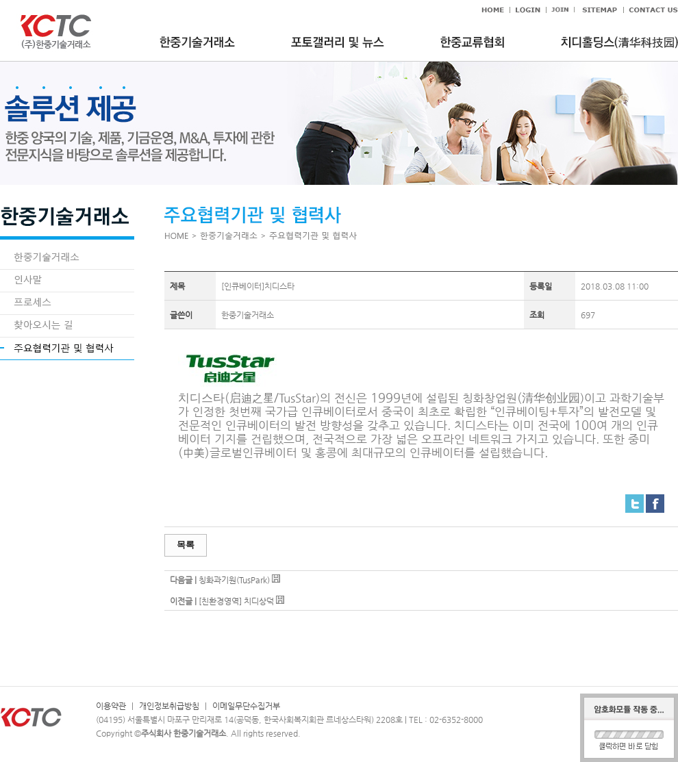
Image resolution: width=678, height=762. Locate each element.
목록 (185, 544)
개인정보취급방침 (169, 706)
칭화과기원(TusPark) (234, 580)
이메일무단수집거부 (246, 706)
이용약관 (111, 706)
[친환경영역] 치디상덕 (236, 601)
